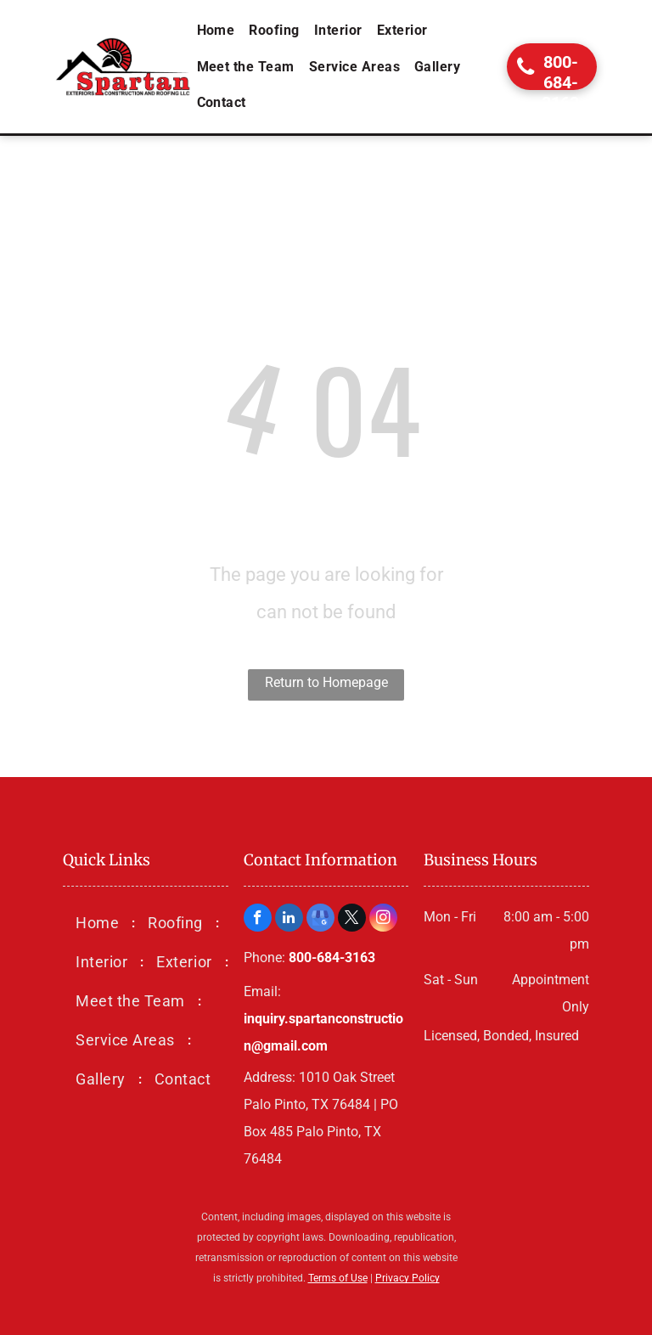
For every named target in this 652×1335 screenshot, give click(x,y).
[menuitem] (217, 30)
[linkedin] (289, 920)
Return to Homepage (326, 682)
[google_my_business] (320, 920)
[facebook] (258, 920)
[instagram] (383, 920)
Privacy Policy (407, 1278)
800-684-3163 (332, 957)
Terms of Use (338, 1278)
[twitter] (352, 920)
